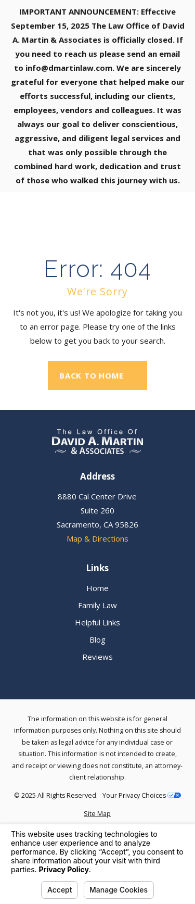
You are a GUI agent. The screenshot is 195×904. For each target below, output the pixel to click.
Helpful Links (97, 622)
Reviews (97, 656)
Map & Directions (97, 538)
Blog (97, 639)
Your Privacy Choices (141, 795)
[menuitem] (97, 814)
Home (97, 588)
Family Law (97, 605)
